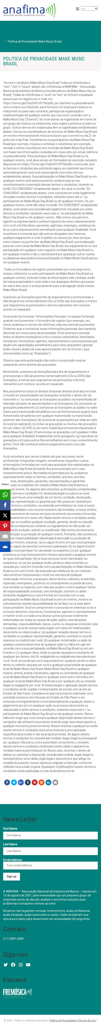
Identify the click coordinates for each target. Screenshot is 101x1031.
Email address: (50, 864)
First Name (10, 828)
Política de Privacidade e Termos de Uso (72, 1020)
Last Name (10, 844)
